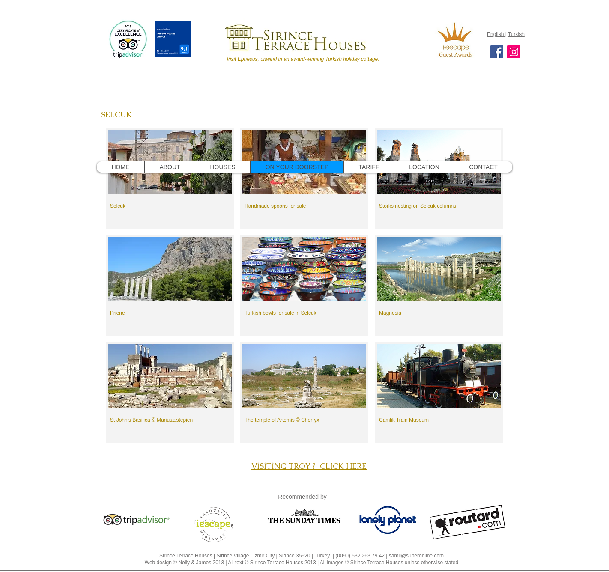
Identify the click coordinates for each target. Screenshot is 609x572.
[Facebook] (496, 51)
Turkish (516, 34)
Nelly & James (194, 563)
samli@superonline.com (416, 556)
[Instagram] (514, 51)
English (496, 34)
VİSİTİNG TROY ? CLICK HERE (309, 466)
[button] (170, 178)
